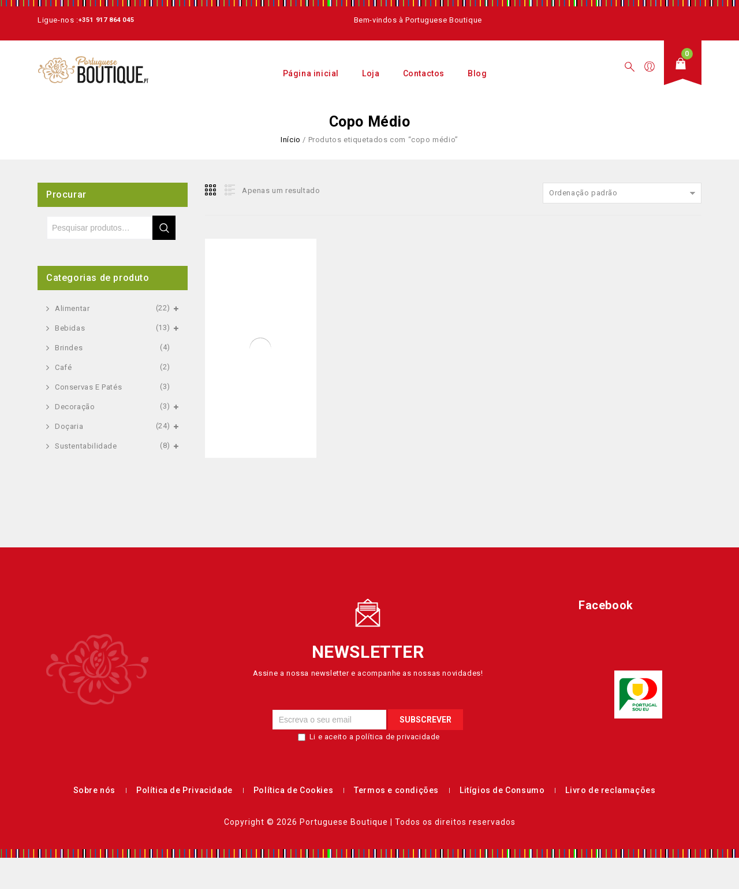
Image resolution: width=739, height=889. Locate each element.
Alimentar (72, 308)
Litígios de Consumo (502, 790)
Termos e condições (396, 790)
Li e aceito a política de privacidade (374, 736)
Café (63, 367)
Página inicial (311, 73)
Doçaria (69, 426)
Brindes (69, 347)
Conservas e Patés (88, 387)
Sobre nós (94, 790)
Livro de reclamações (610, 790)
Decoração (75, 406)
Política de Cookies (293, 790)
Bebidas (70, 328)
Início (291, 139)
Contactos (424, 73)
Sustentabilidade (86, 446)
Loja (370, 73)
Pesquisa (164, 228)
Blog (477, 73)
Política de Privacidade (184, 790)
